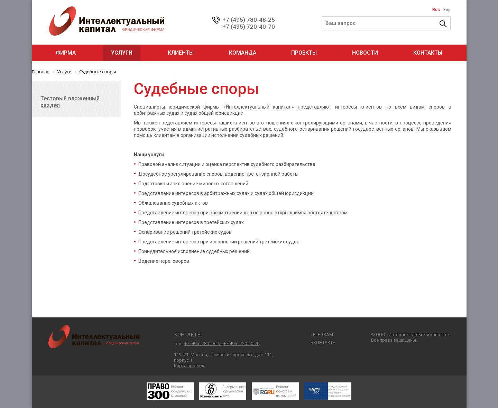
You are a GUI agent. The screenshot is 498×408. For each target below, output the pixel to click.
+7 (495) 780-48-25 (248, 19)
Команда (242, 52)
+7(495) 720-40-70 (241, 343)
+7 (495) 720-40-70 (248, 26)
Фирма (66, 52)
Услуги (121, 52)
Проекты (304, 52)
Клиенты (181, 52)
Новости (365, 52)
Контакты (427, 52)
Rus (436, 9)
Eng (447, 9)
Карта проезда (189, 365)
